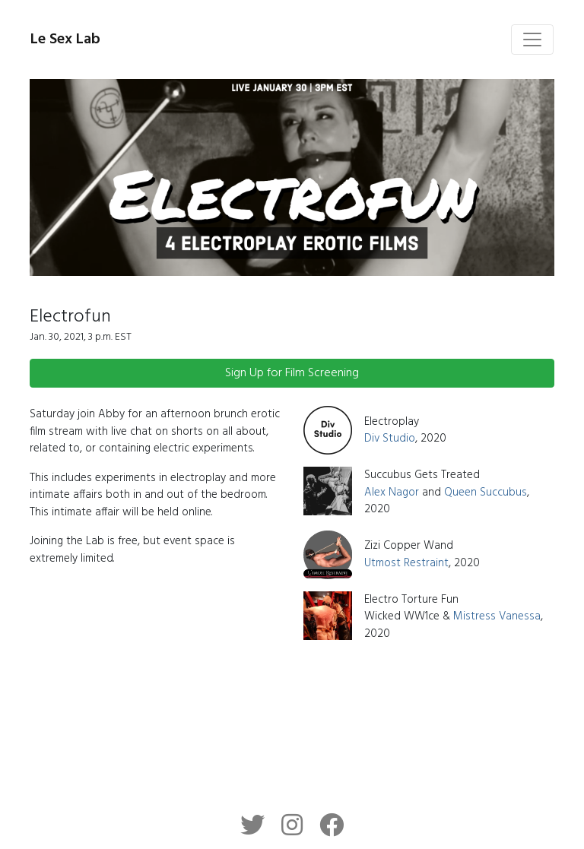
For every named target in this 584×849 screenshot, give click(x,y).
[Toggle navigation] (532, 39)
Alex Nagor (391, 492)
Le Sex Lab (65, 39)
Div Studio (389, 438)
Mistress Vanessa (497, 616)
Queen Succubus (485, 492)
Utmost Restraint (406, 563)
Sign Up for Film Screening (292, 373)
